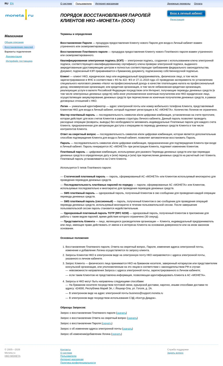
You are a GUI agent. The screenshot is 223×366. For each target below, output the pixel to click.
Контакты (65, 349)
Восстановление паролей (19, 47)
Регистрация (177, 19)
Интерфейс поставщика (19, 61)
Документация (14, 56)
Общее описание (14, 42)
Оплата (198, 3)
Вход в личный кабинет (186, 13)
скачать (121, 312)
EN (11, 3)
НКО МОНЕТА (12, 356)
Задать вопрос (175, 352)
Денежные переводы (179, 3)
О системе (66, 3)
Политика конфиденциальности (78, 362)
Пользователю (84, 3)
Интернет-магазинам (106, 3)
